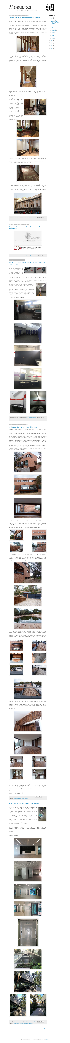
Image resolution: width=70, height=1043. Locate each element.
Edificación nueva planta (17, 798)
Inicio (29, 1028)
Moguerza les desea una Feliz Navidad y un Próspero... (55, 26)
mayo (53, 33)
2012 (52, 45)
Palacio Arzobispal (27, 218)
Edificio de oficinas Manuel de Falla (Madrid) (24, 803)
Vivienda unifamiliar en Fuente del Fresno (23, 427)
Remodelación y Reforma (28, 1023)
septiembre (54, 30)
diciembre (53, 20)
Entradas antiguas (43, 1028)
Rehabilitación (38, 218)
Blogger (47, 1039)
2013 (52, 43)
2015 (52, 40)
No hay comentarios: (32, 217)
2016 (52, 18)
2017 (52, 17)
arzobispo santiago (16, 218)
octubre (53, 29)
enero (53, 38)
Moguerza (21, 218)
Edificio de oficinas (16, 1023)
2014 (52, 42)
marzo (53, 35)
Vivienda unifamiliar (25, 798)
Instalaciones (22, 1023)
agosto (53, 32)
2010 (52, 48)
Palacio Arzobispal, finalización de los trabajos (24, 18)
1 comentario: (31, 796)
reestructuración (32, 218)
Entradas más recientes (14, 1028)
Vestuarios (11, 420)
